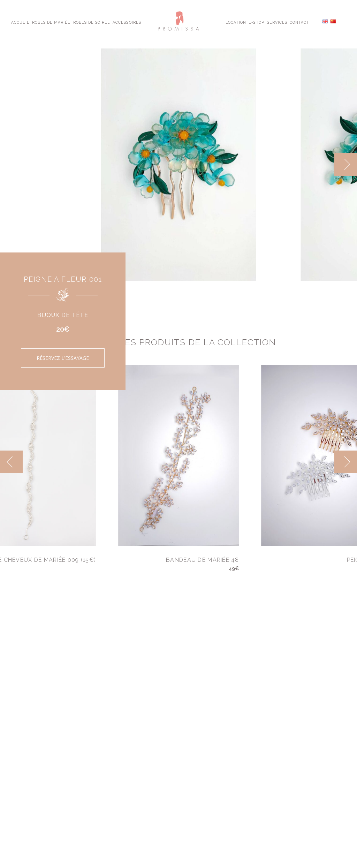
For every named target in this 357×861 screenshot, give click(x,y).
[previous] (11, 462)
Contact (299, 22)
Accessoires (127, 22)
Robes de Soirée (92, 22)
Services (277, 22)
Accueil (20, 22)
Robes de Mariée (51, 22)
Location (236, 22)
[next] (345, 164)
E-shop (256, 22)
